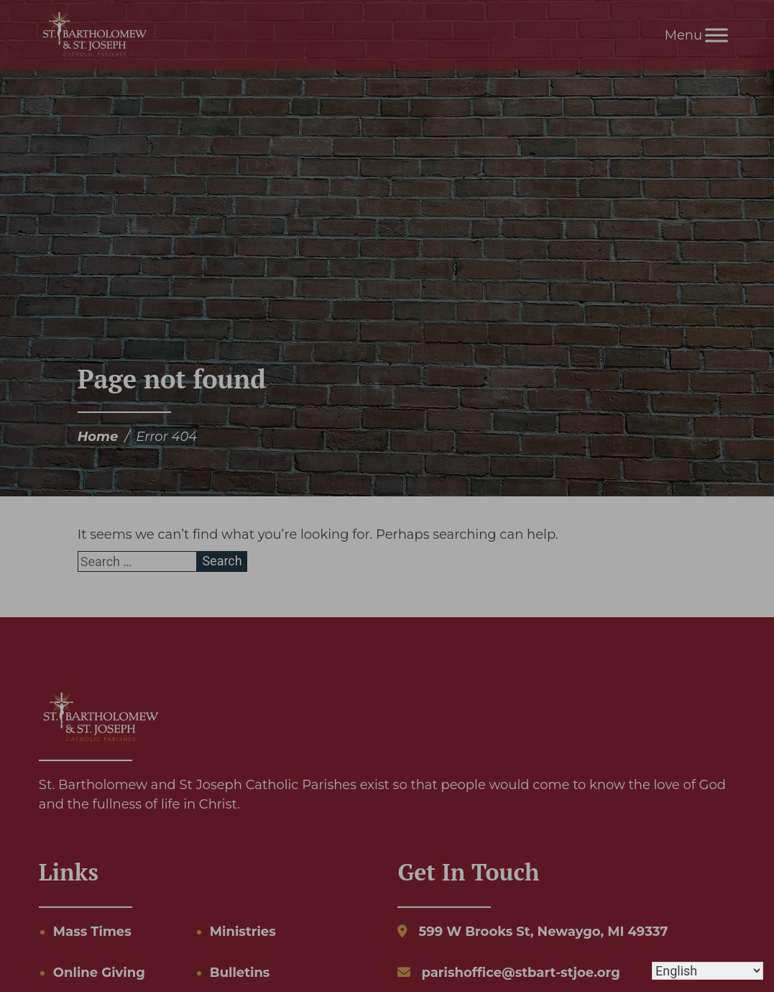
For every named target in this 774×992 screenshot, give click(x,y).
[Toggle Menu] (716, 35)
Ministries (243, 931)
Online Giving (99, 972)
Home (98, 437)
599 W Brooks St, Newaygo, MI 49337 (543, 931)
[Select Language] (707, 971)
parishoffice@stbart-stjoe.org (520, 972)
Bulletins (240, 972)
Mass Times (92, 931)
